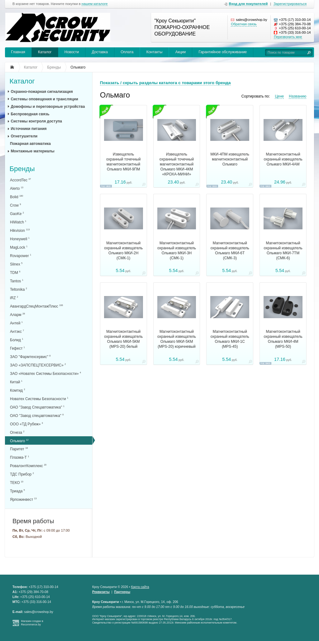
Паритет (19, 449)
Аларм (17, 314)
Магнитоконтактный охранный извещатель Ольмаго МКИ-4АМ (283, 159)
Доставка (100, 52)
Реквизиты (101, 592)
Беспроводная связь (30, 114)
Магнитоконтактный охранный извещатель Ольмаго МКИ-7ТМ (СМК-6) (283, 250)
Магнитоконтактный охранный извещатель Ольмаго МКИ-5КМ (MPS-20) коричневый (176, 339)
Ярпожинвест (23, 499)
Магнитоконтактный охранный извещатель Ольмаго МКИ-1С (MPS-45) (230, 339)
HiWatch (18, 222)
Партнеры (122, 592)
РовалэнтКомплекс (28, 465)
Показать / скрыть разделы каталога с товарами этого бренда (165, 82)
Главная (18, 52)
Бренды (22, 169)
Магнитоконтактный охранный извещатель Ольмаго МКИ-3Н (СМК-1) (176, 250)
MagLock (18, 247)
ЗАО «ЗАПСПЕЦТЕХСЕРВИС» (38, 365)
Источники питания (28, 129)
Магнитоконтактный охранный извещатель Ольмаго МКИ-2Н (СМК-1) (123, 250)
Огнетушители (24, 136)
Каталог (45, 52)
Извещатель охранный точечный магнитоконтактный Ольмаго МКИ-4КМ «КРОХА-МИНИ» (177, 164)
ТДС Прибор (22, 474)
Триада (17, 491)
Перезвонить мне (288, 37)
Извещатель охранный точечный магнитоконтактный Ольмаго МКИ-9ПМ (123, 161)
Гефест (17, 348)
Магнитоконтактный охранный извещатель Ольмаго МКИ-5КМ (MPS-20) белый (123, 339)
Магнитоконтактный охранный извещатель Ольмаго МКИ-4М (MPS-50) (283, 339)
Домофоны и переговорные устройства (48, 106)
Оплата (127, 52)
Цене (279, 96)
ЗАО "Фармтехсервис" (30, 356)
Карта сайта (140, 587)
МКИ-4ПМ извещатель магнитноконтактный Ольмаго (230, 159)
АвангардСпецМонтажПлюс (36, 306)
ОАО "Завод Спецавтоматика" (37, 407)
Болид (16, 339)
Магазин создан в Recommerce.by (32, 622)
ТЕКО (16, 482)
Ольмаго (19, 440)
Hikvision (20, 230)
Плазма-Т (19, 457)
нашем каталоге (95, 4)
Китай (16, 382)
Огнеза (17, 432)
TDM (15, 272)
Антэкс (17, 331)
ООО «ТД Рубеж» (26, 424)
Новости (71, 52)
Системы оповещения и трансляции (44, 99)
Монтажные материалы (32, 151)
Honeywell (20, 239)
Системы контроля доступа (36, 121)
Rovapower (20, 255)
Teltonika (18, 289)
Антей (16, 323)
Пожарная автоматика (30, 143)
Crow (15, 205)
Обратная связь (243, 24)
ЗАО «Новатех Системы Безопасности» (45, 373)
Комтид (17, 390)
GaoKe (17, 213)
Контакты (154, 52)
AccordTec (20, 180)
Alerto (16, 188)
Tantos (16, 281)
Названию (297, 96)
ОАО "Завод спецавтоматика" (37, 415)
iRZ (14, 297)
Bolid (16, 196)
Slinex (16, 264)
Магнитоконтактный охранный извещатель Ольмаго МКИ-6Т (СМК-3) (230, 250)
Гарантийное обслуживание (222, 52)
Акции (180, 52)
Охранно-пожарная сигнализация (42, 91)
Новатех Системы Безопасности (39, 398)
